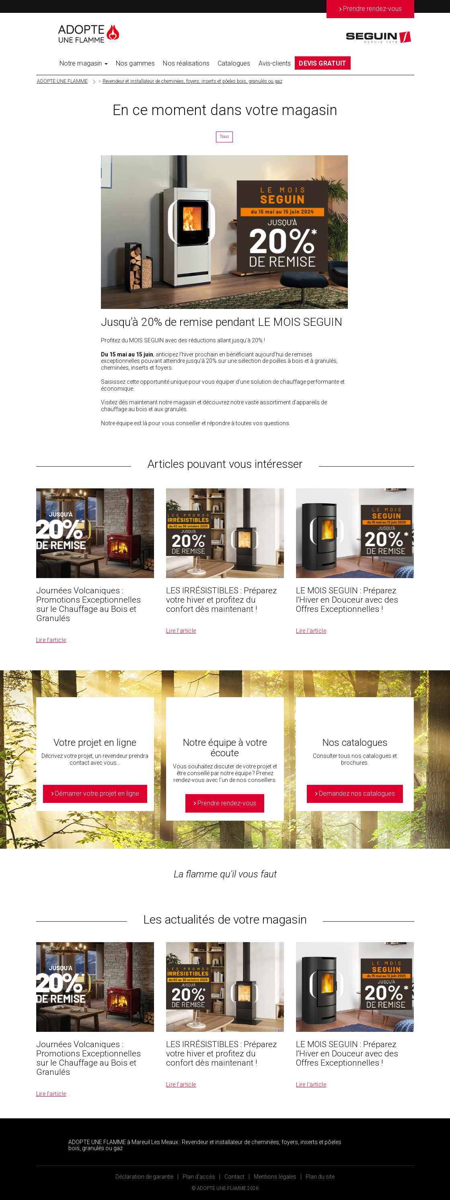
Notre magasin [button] (84, 63)
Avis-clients (275, 63)
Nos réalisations (186, 63)
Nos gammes (135, 63)
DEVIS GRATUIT (322, 63)
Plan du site (320, 1176)
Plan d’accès (199, 1176)
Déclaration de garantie (144, 1176)
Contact (234, 1176)
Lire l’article (51, 640)
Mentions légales (275, 1176)
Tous (224, 136)
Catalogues (234, 63)
